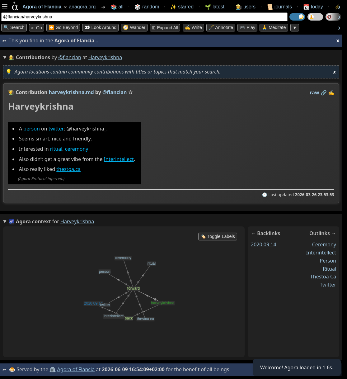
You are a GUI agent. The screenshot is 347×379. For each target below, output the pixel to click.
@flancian (69, 57)
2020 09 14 (263, 244)
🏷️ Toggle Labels (217, 236)
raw (314, 92)
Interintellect (119, 159)
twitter (56, 128)
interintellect (321, 252)
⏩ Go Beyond (63, 27)
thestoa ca (323, 276)
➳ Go (36, 27)
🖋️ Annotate (221, 27)
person (31, 128)
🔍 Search (14, 27)
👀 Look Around (100, 27)
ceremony (76, 148)
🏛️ (52, 369)
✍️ (331, 92)
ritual (56, 148)
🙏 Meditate (274, 27)
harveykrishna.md (71, 92)
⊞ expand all (165, 27)
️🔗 (324, 92)
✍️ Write (193, 27)
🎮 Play (247, 27)
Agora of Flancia (76, 369)
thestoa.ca (68, 169)
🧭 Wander (134, 27)
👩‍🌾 (11, 92)
